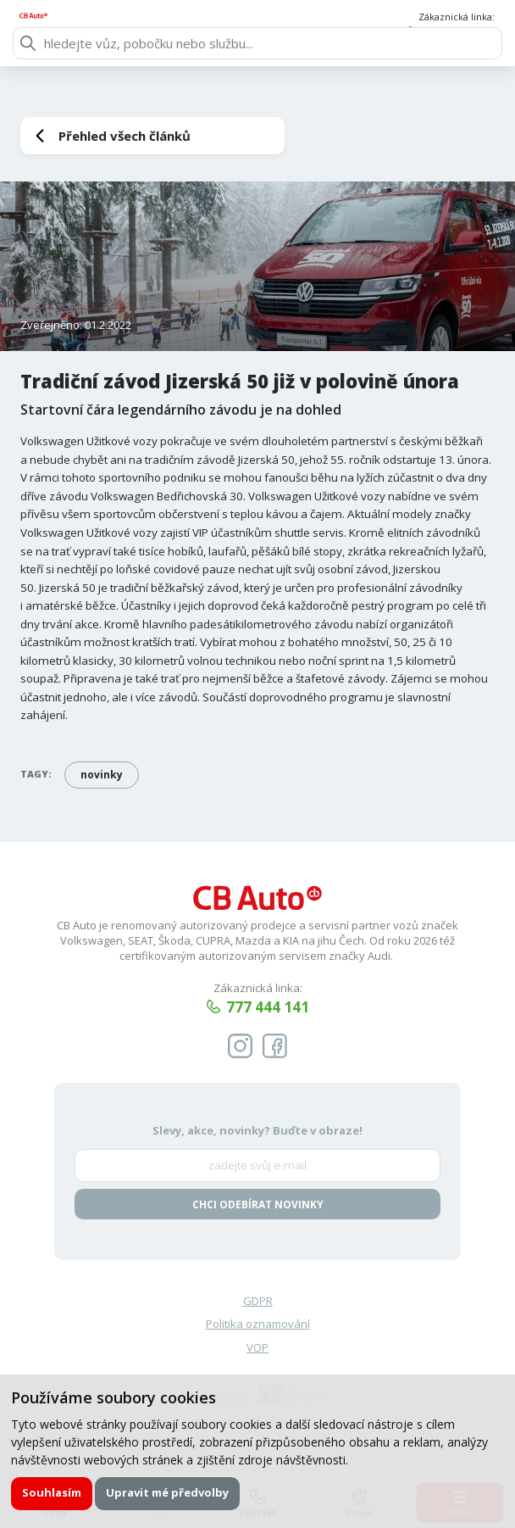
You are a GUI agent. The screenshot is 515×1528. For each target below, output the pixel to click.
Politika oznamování (258, 1326)
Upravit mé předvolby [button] (169, 1492)
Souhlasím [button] (52, 1492)
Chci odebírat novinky (258, 1205)
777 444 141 (461, 33)
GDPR (258, 1302)
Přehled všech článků (124, 135)
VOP (257, 1349)
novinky (101, 774)
